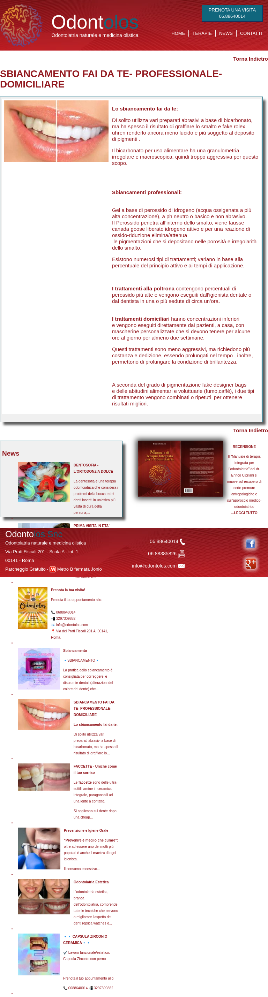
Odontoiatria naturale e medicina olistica (94, 35)
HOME (178, 33)
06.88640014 (232, 16)
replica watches (94, 923)
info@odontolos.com (154, 566)
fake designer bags (224, 385)
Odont (95, 22)
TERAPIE (202, 33)
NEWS (226, 33)
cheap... (86, 817)
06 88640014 (167, 541)
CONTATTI (251, 33)
